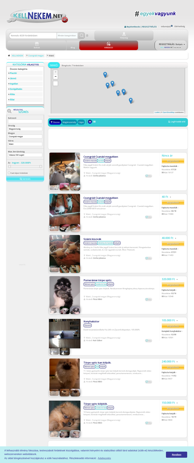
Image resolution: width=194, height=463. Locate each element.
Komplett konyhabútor (171, 277)
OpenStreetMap (168, 101)
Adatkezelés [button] (104, 458)
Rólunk (112, 427)
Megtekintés (173, 149)
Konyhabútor (91, 266)
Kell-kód (112, 434)
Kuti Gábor (97, 285)
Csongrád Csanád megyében (100, 143)
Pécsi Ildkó (97, 254)
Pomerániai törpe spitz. (97, 235)
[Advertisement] (118, 128)
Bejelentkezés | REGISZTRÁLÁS (142, 26)
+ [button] (56, 61)
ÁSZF (111, 420)
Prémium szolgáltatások (119, 431)
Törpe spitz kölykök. (95, 327)
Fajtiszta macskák (169, 154)
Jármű (13, 67)
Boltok (112, 438)
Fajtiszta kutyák (169, 246)
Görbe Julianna (99, 162)
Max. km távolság (16, 140)
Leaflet (157, 101)
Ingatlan (14, 72)
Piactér (13, 62)
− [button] (56, 65)
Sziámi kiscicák (92, 204)
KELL (149, 163)
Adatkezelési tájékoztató (119, 424)
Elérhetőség (179, 26)
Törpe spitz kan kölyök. (96, 296)
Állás (12, 83)
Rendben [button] (176, 454)
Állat (12, 88)
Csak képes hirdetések (19, 162)
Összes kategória (18, 58)
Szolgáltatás (16, 78)
